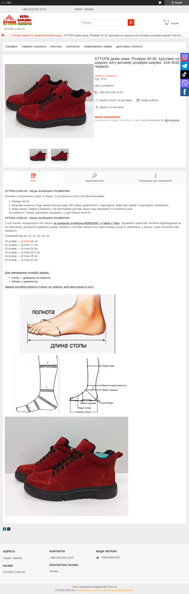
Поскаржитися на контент (89, 590)
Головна (11, 46)
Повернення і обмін (98, 46)
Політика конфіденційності (119, 590)
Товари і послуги (34, 46)
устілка (25, 241)
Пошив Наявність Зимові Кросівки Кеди (36, 35)
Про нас (56, 46)
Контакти (73, 46)
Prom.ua (112, 587)
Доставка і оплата (129, 46)
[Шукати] (131, 22)
